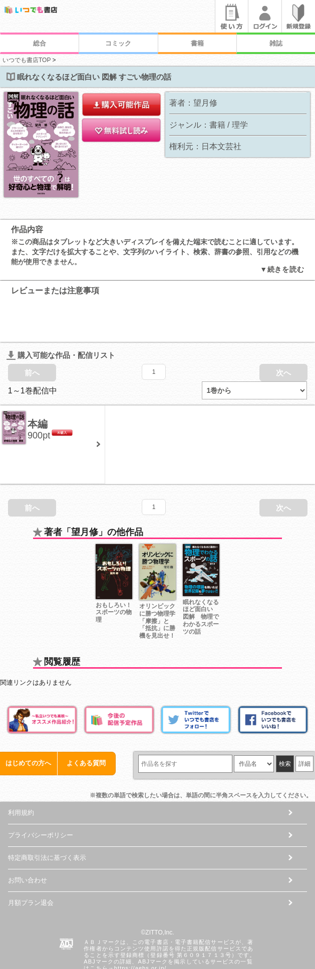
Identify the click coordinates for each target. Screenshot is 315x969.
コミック (118, 43)
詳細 (304, 723)
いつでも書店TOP (27, 60)
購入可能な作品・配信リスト (61, 315)
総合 (39, 43)
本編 (38, 383)
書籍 (197, 43)
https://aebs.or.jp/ (140, 928)
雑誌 (275, 43)
